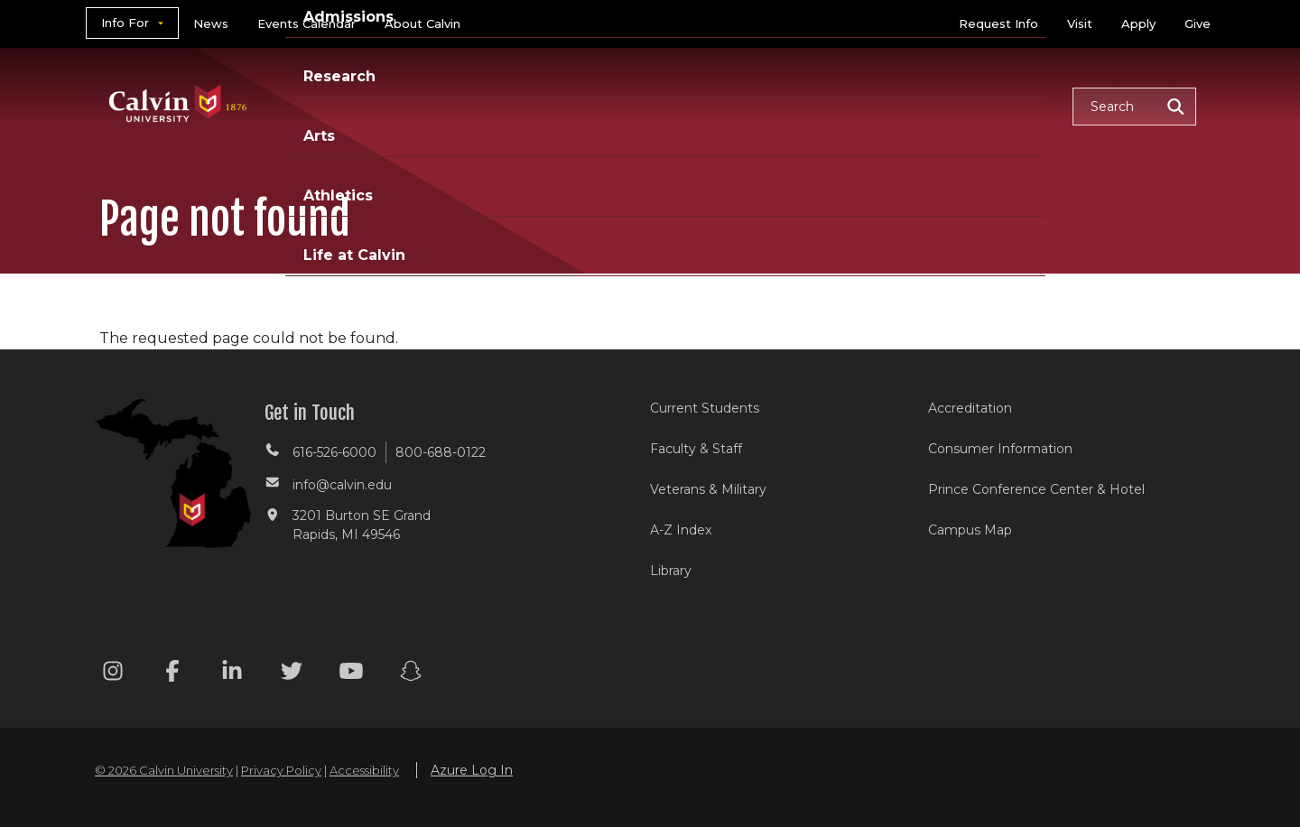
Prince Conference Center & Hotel (1036, 489)
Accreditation (970, 408)
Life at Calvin (994, 105)
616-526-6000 (334, 452)
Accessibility (364, 770)
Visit (1079, 23)
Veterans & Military (708, 489)
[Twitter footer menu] (291, 674)
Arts (786, 105)
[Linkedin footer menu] (232, 674)
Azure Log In (472, 770)
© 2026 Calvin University (164, 770)
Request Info (998, 23)
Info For (125, 22)
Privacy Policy (281, 770)
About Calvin (422, 23)
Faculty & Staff (696, 449)
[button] (1134, 106)
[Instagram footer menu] (112, 674)
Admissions (580, 105)
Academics (456, 105)
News (210, 23)
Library (671, 570)
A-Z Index (680, 530)
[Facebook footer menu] (172, 674)
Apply (1138, 23)
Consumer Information (1000, 449)
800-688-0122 (440, 452)
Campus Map (970, 530)
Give (1197, 23)
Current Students (704, 408)
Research (698, 105)
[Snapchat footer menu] (410, 674)
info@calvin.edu (342, 485)
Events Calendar (306, 23)
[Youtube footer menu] (351, 674)
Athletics (872, 105)
